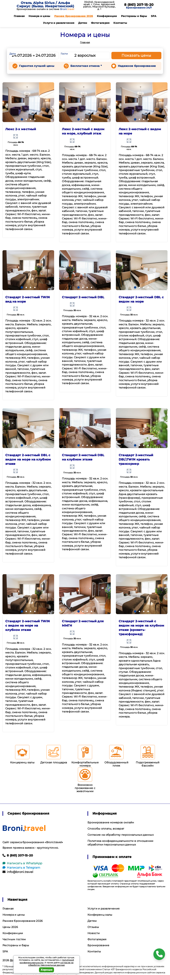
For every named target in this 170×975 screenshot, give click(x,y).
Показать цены (136, 55)
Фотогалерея (100, 22)
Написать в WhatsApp (22, 863)
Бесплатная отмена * (86, 65)
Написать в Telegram (21, 867)
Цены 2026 (10, 927)
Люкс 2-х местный (20, 129)
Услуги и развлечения (58, 22)
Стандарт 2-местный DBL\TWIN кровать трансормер (136, 459)
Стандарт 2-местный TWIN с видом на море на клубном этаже (27, 625)
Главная (19, 16)
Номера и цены (39, 16)
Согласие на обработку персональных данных (120, 834)
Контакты (120, 22)
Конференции (107, 16)
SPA (153, 16)
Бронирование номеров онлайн (110, 822)
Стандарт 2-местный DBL (83, 297)
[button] (22, 119)
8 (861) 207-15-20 (139, 4)
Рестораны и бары (134, 16)
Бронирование (98, 945)
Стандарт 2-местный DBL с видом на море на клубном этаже (28, 459)
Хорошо (46, 969)
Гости (64, 53)
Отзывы (93, 927)
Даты (12, 53)
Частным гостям (14, 939)
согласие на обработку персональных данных (50, 964)
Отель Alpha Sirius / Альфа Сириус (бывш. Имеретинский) (45, 4)
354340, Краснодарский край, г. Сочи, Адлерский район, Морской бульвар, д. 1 (99, 5)
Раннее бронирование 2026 (73, 16)
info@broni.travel (17, 872)
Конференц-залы (99, 914)
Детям (82, 22)
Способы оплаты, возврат (105, 828)
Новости (93, 933)
